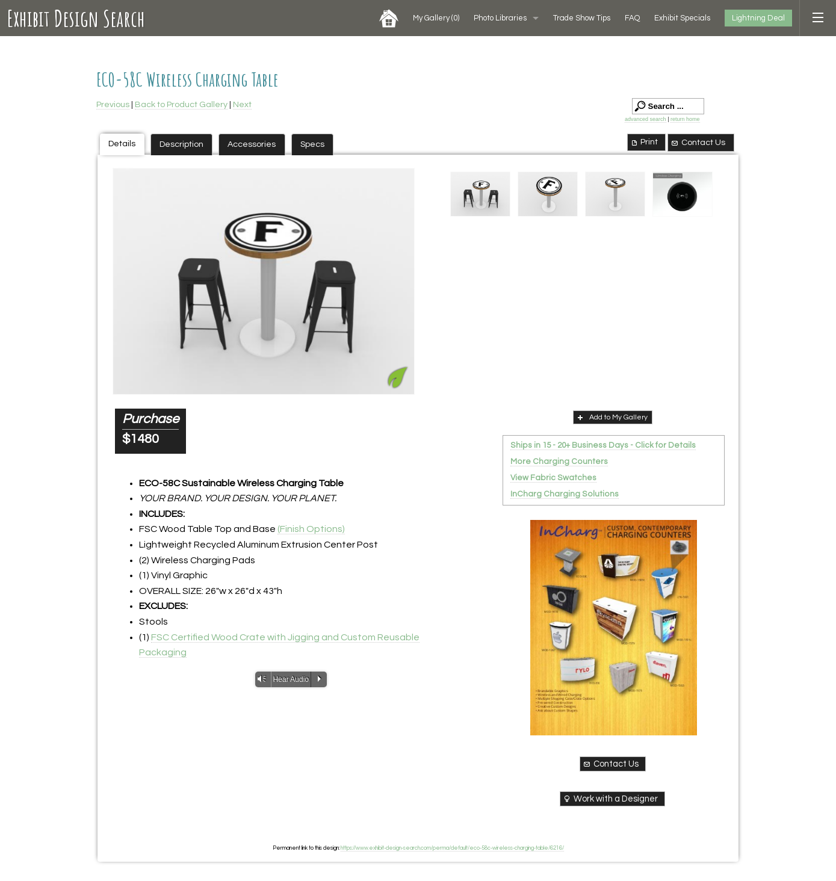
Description (181, 144)
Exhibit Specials (682, 18)
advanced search (645, 119)
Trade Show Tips (581, 18)
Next (242, 104)
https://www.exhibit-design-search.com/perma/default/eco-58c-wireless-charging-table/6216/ (452, 848)
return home (685, 119)
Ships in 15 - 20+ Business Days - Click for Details (603, 445)
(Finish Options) (311, 529)
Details (121, 143)
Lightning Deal (758, 18)
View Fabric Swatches (553, 478)
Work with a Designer (610, 798)
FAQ (632, 18)
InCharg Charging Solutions (564, 494)
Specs (312, 144)
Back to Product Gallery (181, 104)
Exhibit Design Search (76, 18)
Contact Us (697, 142)
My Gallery (436, 18)
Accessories (252, 144)
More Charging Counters (559, 461)
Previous (112, 104)
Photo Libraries (500, 18)
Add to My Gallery (611, 417)
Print (644, 142)
